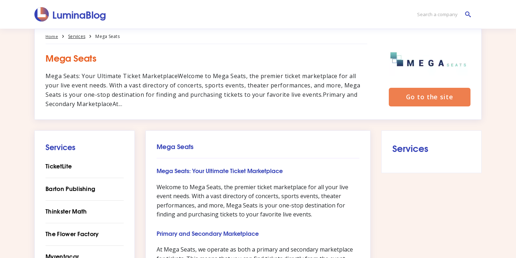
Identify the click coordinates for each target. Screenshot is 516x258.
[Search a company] (442, 14)
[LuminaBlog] (70, 14)
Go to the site (430, 97)
